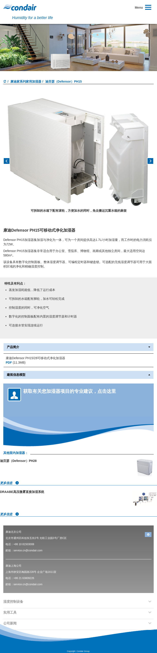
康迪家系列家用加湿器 (25, 81)
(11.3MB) (15, 362)
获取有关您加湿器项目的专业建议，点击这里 (69, 391)
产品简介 (78, 347)
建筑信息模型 (78, 374)
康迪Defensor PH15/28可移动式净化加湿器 (35, 358)
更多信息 (9, 483)
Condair (19, 7)
